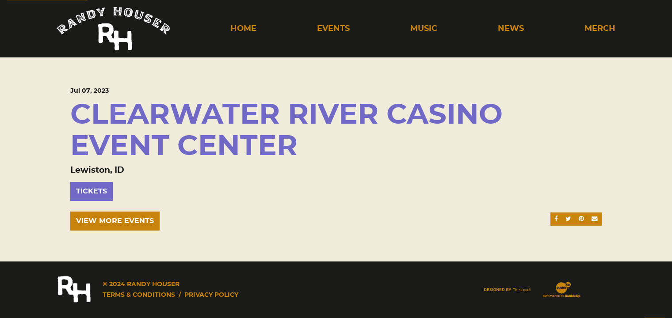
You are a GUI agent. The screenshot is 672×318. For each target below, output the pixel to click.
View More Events (115, 220)
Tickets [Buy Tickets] (91, 191)
